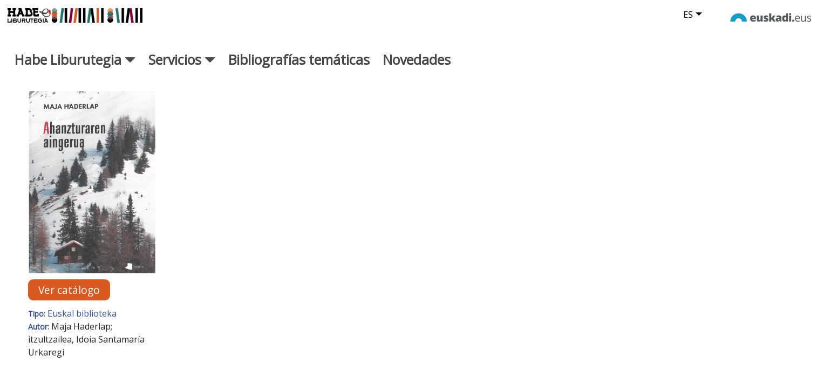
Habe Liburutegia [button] (75, 71)
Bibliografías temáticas (299, 71)
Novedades (417, 71)
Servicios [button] (181, 71)
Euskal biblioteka (82, 325)
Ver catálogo (69, 301)
